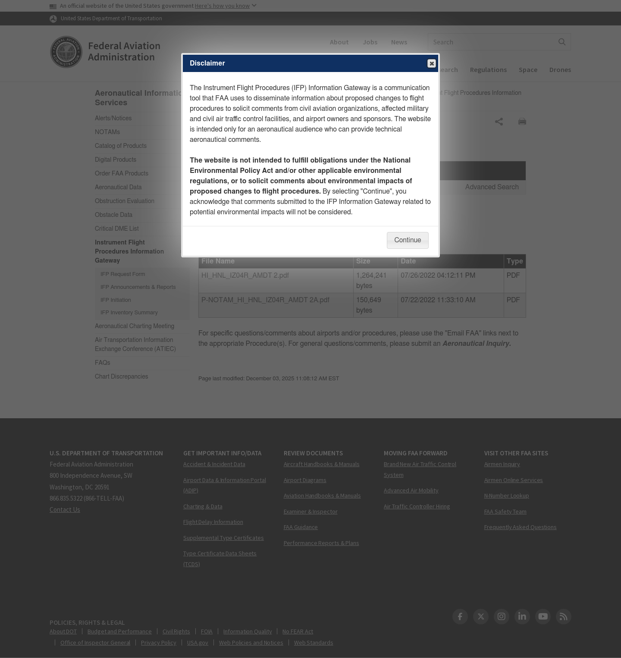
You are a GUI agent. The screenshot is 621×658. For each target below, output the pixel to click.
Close (431, 64)
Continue (407, 240)
